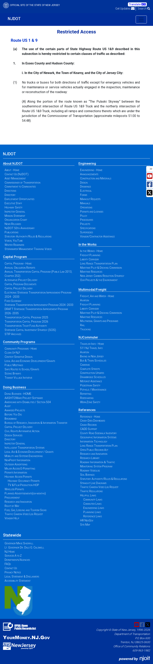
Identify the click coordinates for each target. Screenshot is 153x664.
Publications (11, 232)
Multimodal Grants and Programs (99, 321)
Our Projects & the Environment (99, 280)
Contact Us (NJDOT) (16, 174)
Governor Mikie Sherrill (19, 543)
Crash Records (88, 424)
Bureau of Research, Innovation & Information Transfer (36, 422)
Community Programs (19, 342)
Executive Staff (13, 203)
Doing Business (14, 387)
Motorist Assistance (91, 381)
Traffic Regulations (91, 491)
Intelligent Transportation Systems (24, 447)
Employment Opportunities (19, 199)
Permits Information (16, 472)
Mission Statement (15, 215)
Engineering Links (93, 507)
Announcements (89, 174)
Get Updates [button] (125, 8)
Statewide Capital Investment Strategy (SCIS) (30, 330)
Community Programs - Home (21, 348)
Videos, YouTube (14, 240)
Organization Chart (16, 219)
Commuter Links (92, 503)
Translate (137, 4)
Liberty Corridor (89, 259)
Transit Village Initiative (18, 377)
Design (84, 182)
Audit (8, 406)
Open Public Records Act (94, 449)
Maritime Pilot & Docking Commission (101, 267)
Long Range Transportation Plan (99, 263)
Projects (85, 224)
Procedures (86, 219)
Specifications (87, 228)
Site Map (85, 524)
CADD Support (88, 429)
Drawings (85, 186)
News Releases (13, 224)
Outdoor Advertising (16, 464)
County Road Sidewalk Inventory (98, 433)
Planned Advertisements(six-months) (25, 493)
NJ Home (10, 551)
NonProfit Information (17, 460)
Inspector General (15, 211)
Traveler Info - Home (92, 343)
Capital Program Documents (20, 284)
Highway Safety (14, 207)
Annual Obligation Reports (20, 267)
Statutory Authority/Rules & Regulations (28, 236)
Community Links (92, 499)
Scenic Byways (13, 373)
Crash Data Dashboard (92, 420)
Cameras (85, 364)
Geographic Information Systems (98, 437)
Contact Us (11, 568)
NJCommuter (88, 337)
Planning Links (92, 512)
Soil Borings (87, 474)
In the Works (87, 244)
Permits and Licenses (91, 211)
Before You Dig (13, 414)
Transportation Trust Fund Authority (26, 325)
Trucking (85, 329)
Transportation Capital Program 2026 (26, 321)
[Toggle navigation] (141, 19)
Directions (10, 190)
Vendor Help (12, 518)
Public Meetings (14, 365)
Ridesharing (87, 398)
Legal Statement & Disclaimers (22, 576)
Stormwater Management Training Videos (28, 249)
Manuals (85, 203)
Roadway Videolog (90, 470)
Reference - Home (90, 416)
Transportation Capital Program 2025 (26, 317)
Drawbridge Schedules (93, 377)
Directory (10, 194)
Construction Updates (92, 372)
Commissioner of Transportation (22, 182)
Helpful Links (88, 495)
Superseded (86, 232)
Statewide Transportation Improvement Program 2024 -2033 (39, 304)
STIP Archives (13, 334)
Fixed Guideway (13, 300)
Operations (86, 207)
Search (144, 8)
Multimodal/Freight (92, 290)
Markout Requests (90, 199)
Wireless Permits (14, 489)
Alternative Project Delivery (21, 280)
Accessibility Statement (17, 580)
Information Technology (93, 441)
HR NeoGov (86, 520)
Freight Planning (90, 255)
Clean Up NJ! (12, 352)
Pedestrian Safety (90, 385)
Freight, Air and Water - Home (97, 296)
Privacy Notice (13, 572)
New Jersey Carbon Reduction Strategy (102, 275)
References (87, 410)
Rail (82, 325)
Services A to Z (13, 555)
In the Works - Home (91, 251)
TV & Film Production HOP (23, 485)
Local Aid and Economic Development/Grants (30, 361)
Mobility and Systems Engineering (24, 456)
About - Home (12, 170)
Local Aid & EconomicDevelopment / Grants (29, 451)
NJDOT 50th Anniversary (20, 228)
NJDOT (14, 18)
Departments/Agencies (17, 559)
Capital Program (15, 257)
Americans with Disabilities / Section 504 (28, 402)
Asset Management (15, 178)
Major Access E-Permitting (20, 468)
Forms (83, 194)
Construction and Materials (95, 178)
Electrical (86, 190)
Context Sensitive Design (18, 356)
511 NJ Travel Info (91, 348)
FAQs (8, 564)
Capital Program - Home (18, 263)
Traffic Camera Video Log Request (24, 514)
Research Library (90, 458)
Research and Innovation (18, 501)
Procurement (12, 497)
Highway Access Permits (18, 476)
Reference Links (92, 516)
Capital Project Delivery (19, 288)
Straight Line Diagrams (93, 483)
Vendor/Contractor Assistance (97, 236)
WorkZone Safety (90, 402)
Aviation (84, 300)
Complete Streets (90, 368)
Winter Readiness (14, 244)
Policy (83, 215)
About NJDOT (13, 163)
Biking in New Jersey (92, 356)
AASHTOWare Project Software (24, 398)
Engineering (87, 163)
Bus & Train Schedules (93, 360)
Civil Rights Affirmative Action (22, 431)
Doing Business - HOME (18, 393)
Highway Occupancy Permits (23, 480)
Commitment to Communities (20, 186)
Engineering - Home (91, 170)
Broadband (11, 418)
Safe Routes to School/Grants (22, 369)
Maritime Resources (91, 271)
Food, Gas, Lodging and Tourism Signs (25, 510)
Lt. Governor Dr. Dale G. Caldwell (24, 547)
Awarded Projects (15, 410)
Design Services (13, 435)
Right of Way (12, 505)
